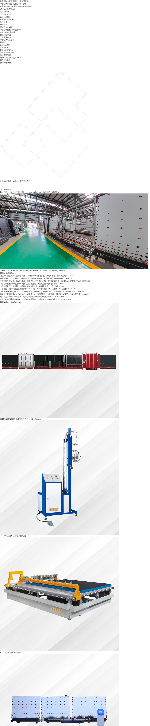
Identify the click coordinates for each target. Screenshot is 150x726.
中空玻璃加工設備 (7, 40)
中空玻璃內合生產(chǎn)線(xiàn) (19, 271)
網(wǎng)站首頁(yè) (7, 9)
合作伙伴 (3, 22)
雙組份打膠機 (5, 35)
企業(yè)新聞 (5, 45)
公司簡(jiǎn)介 (5, 12)
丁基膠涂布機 (5, 37)
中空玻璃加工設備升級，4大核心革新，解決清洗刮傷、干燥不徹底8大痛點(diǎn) (32, 278)
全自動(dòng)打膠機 (7, 32)
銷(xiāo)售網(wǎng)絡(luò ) (10, 58)
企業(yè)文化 (5, 17)
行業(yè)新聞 (5, 47)
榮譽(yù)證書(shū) (7, 52)
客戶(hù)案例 (5, 60)
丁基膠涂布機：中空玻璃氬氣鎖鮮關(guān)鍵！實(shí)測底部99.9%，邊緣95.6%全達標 (33, 289)
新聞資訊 (3, 42)
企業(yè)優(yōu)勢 (7, 19)
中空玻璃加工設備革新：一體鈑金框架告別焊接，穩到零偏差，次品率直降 (29, 286)
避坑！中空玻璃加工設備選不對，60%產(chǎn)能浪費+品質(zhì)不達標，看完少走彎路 (34, 276)
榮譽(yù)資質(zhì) (7, 50)
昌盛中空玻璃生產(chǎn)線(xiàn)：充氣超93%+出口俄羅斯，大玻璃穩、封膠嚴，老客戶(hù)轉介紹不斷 (40, 294)
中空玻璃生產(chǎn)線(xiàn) (11, 30)
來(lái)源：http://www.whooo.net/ (30, 192)
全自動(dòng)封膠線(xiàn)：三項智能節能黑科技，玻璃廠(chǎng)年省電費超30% (31, 299)
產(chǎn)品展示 (6, 27)
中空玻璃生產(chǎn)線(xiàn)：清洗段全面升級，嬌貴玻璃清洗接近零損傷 (29, 284)
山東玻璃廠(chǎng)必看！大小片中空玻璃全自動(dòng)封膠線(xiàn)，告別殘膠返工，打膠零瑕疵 (38, 291)
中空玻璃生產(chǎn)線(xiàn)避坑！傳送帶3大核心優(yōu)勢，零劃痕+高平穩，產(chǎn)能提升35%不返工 (41, 281)
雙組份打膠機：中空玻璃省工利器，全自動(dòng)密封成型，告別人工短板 (29, 297)
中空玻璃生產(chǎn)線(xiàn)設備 (52, 271)
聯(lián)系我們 (5, 63)
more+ (14, 273)
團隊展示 (3, 24)
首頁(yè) (16, 181)
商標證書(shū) (5, 55)
